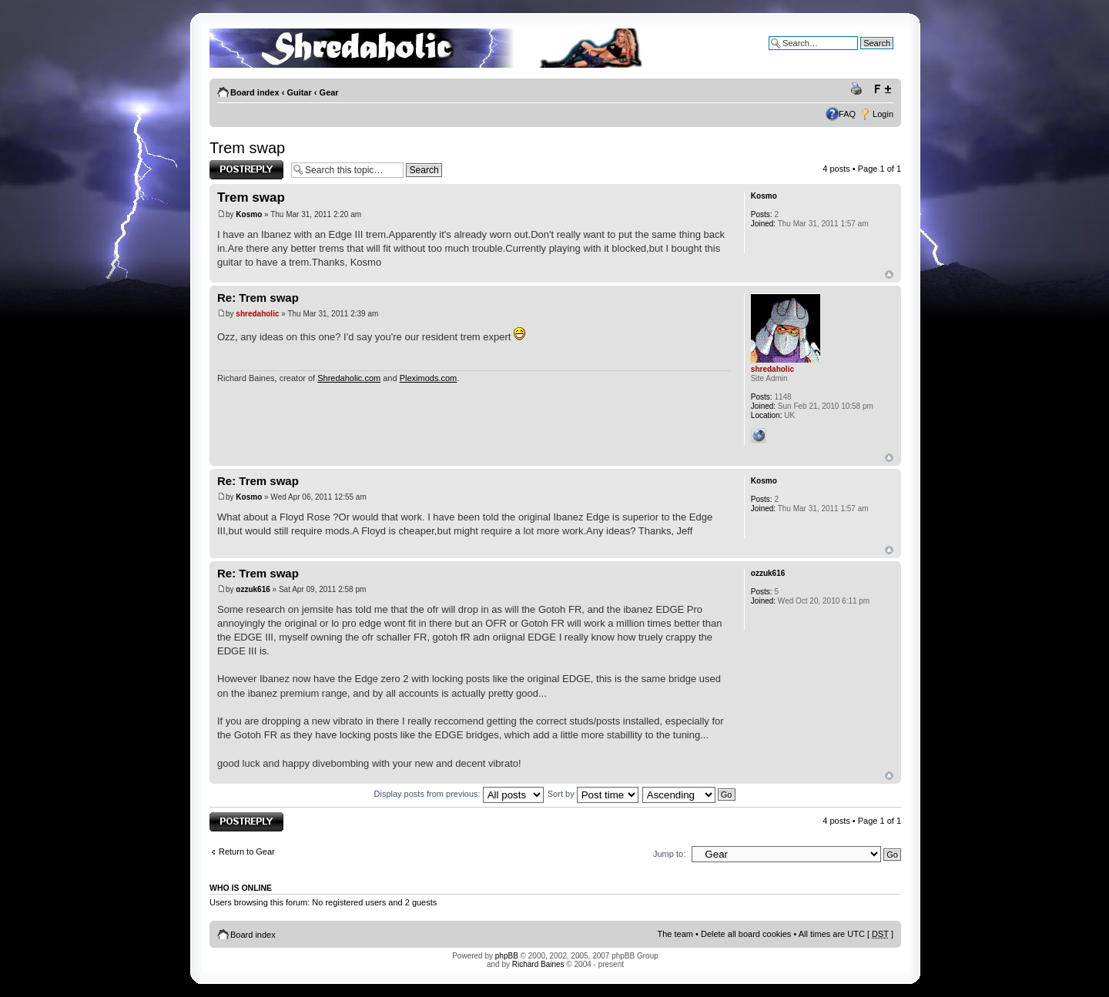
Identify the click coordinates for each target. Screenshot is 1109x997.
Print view (858, 89)
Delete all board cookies (746, 933)
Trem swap (247, 147)
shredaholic (257, 313)
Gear (329, 92)
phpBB (506, 956)
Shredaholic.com (348, 378)
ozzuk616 (253, 589)
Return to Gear (247, 851)
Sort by (593, 793)
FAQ (847, 114)
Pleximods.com (428, 378)
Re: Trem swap (258, 297)
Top (889, 274)
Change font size (882, 89)
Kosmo (249, 214)
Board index (255, 92)
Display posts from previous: (459, 793)
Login (883, 114)
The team (675, 933)
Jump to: (669, 853)
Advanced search (860, 54)
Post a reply (246, 169)
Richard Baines (538, 964)
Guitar (298, 92)
